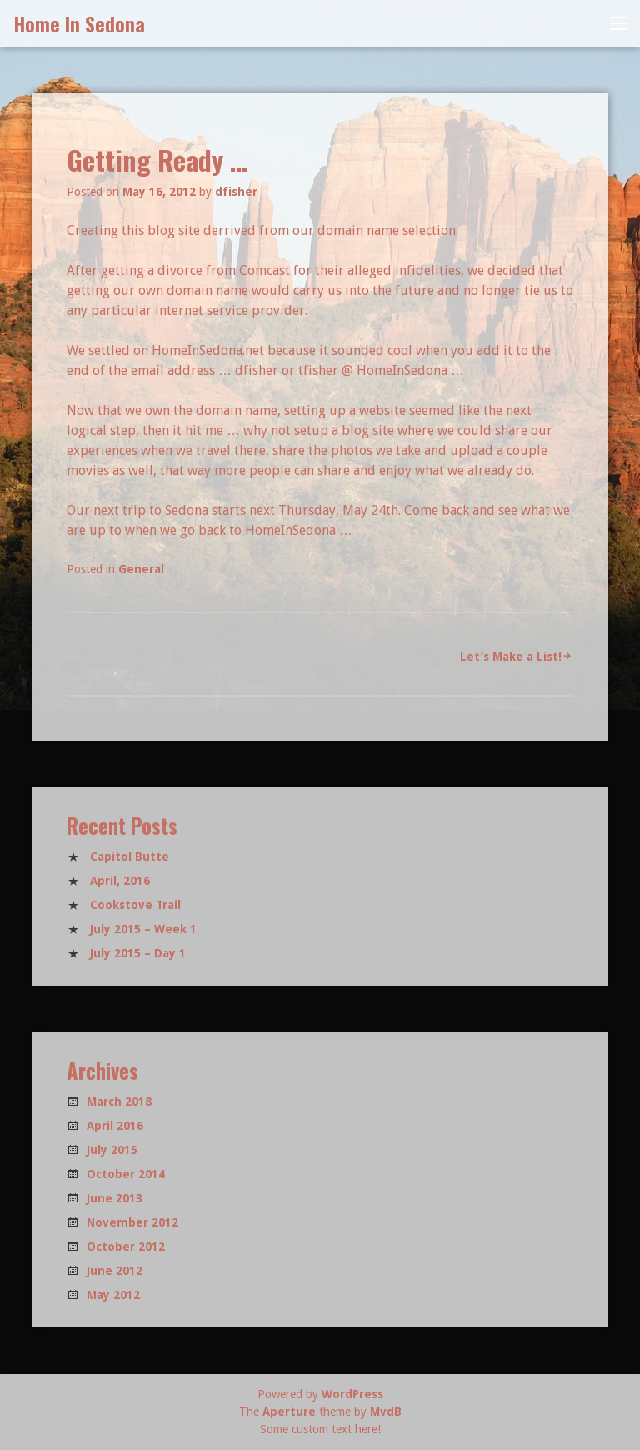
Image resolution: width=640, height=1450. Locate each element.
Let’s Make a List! (511, 656)
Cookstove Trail (135, 905)
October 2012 (126, 1246)
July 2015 (112, 1150)
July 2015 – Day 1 (138, 953)
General (141, 569)
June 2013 (114, 1198)
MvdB (386, 1411)
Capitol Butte (129, 856)
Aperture (289, 1411)
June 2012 (114, 1271)
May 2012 (113, 1295)
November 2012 (132, 1222)
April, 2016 (120, 881)
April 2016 (115, 1125)
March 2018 (119, 1101)
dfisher (236, 191)
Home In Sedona (79, 23)
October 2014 (126, 1174)
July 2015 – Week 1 (143, 929)
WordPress (352, 1394)
